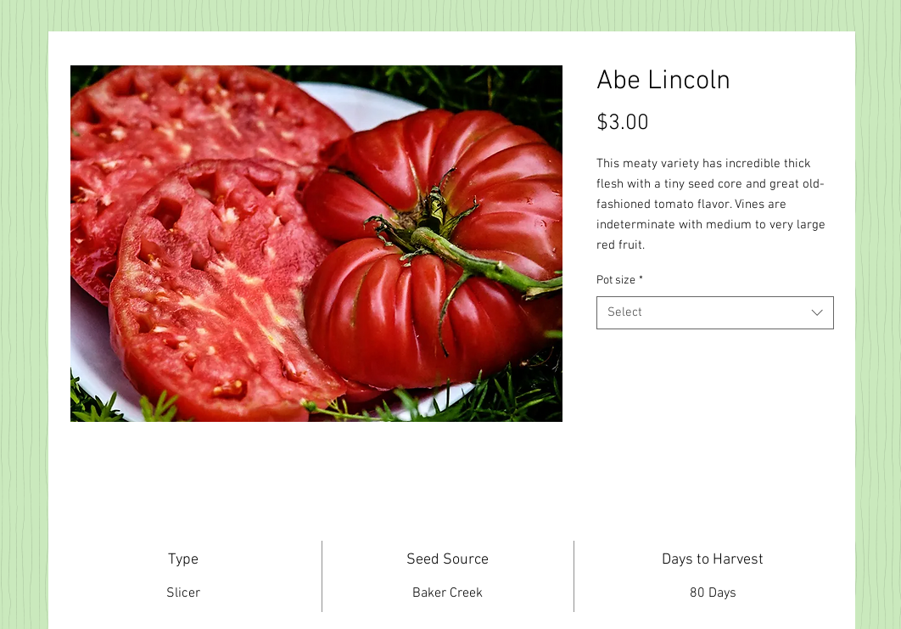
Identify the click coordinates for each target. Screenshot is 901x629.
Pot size (619, 280)
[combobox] (715, 312)
